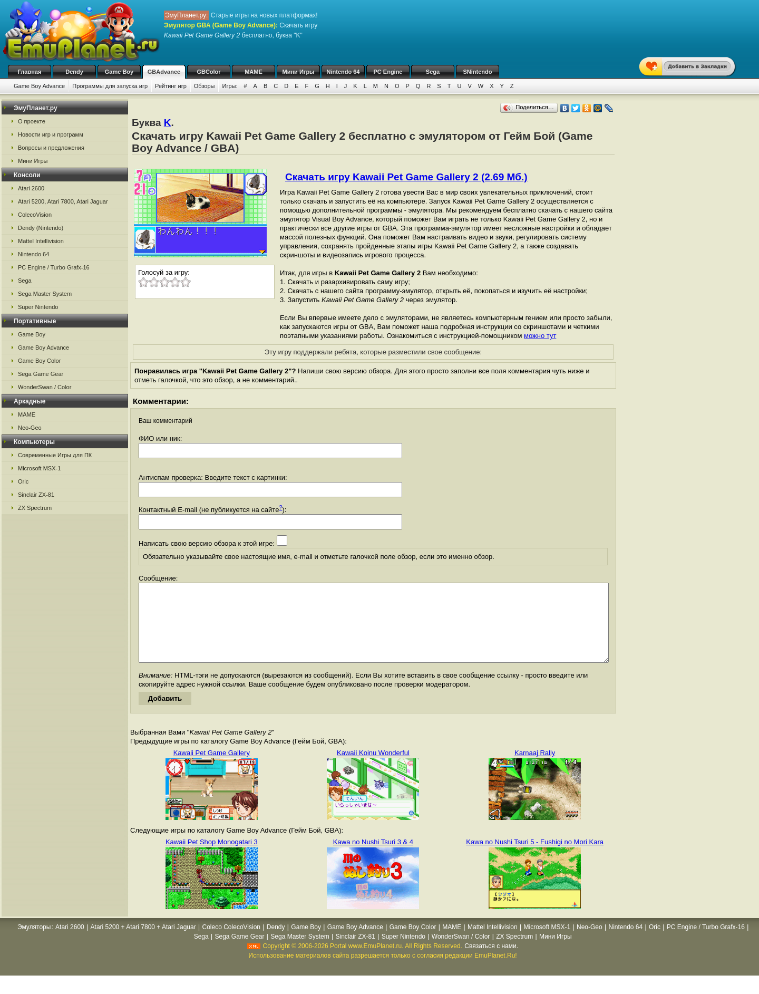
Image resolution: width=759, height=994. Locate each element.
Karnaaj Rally (534, 769)
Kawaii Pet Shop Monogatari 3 (212, 858)
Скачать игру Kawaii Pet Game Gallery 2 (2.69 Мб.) (406, 176)
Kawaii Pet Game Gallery (211, 769)
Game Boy (119, 72)
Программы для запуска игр (110, 86)
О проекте (31, 121)
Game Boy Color (39, 361)
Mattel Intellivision (41, 241)
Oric (23, 481)
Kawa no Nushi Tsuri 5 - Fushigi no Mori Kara (535, 858)
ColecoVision (35, 214)
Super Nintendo (38, 307)
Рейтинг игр (171, 86)
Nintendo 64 (343, 72)
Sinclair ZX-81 (36, 494)
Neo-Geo (30, 427)
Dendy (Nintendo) (40, 228)
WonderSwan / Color (44, 387)
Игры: (229, 86)
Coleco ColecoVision (231, 943)
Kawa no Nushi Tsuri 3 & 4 (373, 858)
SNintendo (477, 72)
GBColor (208, 72)
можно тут (540, 336)
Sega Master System (45, 294)
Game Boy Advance (39, 86)
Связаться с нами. (491, 962)
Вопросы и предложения (51, 147)
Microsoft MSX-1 (39, 468)
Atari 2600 (31, 188)
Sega (433, 72)
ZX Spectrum (35, 508)
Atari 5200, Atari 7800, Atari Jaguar (63, 201)
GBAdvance (164, 72)
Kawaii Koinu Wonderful (373, 769)
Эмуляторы (34, 943)
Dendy (74, 72)
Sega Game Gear (40, 374)
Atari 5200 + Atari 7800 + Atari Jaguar (143, 943)
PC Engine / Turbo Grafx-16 (54, 267)
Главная (30, 72)
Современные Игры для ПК (55, 455)
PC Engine (387, 72)
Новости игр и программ (50, 134)
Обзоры (204, 86)
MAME (253, 72)
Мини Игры (299, 72)
